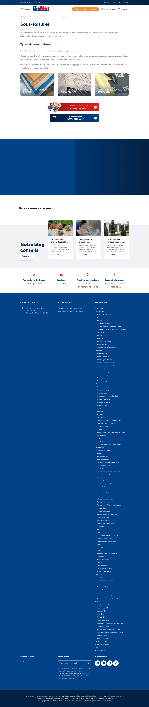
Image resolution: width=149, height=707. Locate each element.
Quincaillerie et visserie (105, 581)
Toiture (51, 17)
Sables (99, 544)
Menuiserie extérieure (104, 493)
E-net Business (57, 701)
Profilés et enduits (103, 459)
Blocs (98, 317)
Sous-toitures (101, 435)
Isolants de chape (103, 375)
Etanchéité (100, 332)
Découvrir (27, 256)
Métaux (99, 335)
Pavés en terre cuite (103, 511)
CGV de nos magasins (101, 696)
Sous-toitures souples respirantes (110, 91)
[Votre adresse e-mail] (74, 663)
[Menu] (25, 9)
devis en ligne (78, 118)
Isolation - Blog (102, 611)
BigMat (97, 602)
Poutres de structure (104, 341)
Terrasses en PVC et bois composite (109, 505)
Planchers (100, 338)
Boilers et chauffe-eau (104, 571)
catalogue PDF (80, 107)
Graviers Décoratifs (103, 520)
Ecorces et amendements (105, 523)
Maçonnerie (100, 311)
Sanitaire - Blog (102, 635)
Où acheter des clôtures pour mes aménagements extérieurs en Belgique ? (115, 240)
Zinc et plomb (101, 441)
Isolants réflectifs (103, 369)
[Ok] (88, 663)
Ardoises (100, 411)
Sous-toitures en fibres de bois (36, 91)
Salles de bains (102, 565)
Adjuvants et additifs (104, 314)
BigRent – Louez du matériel (85, 9)
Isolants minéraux (103, 357)
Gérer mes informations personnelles (70, 311)
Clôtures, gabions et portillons (107, 535)
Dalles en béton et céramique (107, 514)
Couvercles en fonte (104, 475)
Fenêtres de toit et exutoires (106, 423)
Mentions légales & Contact (67, 696)
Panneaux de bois (103, 387)
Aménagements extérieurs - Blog (108, 629)
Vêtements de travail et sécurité (108, 599)
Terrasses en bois (103, 502)
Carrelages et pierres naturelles (106, 553)
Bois (97, 384)
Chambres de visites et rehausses (108, 472)
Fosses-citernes (102, 481)
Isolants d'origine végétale (106, 363)
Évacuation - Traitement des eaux (107, 462)
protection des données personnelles (69, 673)
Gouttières (100, 429)
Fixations (100, 584)
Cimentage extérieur (104, 323)
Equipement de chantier (105, 596)
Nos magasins (100, 650)
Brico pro (99, 575)
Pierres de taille (102, 344)
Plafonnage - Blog (103, 620)
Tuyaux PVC (101, 487)
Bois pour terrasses (103, 402)
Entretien (100, 547)
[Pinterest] (110, 663)
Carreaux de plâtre (103, 450)
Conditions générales (85, 696)
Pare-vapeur (101, 378)
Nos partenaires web (117, 696)
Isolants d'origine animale (106, 366)
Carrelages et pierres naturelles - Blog (110, 632)
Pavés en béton (102, 508)
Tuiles (99, 438)
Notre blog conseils (32, 247)
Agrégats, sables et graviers (106, 347)
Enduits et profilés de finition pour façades (111, 329)
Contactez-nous (26, 662)
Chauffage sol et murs (104, 568)
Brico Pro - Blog (102, 638)
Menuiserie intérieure (104, 496)
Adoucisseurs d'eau (103, 466)
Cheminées (101, 417)
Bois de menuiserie (103, 399)
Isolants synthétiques (104, 360)
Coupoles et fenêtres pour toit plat (109, 420)
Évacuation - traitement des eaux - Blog (110, 623)
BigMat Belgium (27, 17)
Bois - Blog (100, 614)
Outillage (100, 578)
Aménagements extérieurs (105, 499)
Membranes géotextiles (105, 484)
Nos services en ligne (102, 644)
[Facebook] (97, 663)
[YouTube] (104, 663)
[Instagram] (116, 663)
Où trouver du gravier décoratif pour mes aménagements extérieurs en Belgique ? (58, 240)
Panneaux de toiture (104, 426)
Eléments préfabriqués (104, 538)
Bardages (100, 414)
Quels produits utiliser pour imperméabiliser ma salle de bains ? (88, 240)
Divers (99, 550)
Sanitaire (99, 562)
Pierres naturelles (103, 517)
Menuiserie (99, 490)
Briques (99, 320)
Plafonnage (100, 447)
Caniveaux (100, 469)
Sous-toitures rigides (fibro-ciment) (72, 91)
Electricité (100, 590)
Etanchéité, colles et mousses (107, 593)
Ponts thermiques (103, 381)
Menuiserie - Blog (103, 626)
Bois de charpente (103, 393)
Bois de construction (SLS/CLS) (107, 396)
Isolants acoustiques (104, 372)
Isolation (99, 350)
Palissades (100, 526)
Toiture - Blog (101, 617)
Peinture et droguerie (104, 587)
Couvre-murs (101, 532)
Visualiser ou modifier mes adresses (70, 308)
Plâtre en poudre (102, 456)
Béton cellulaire (102, 353)
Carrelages (100, 556)
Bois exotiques (102, 405)
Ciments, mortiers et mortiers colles (109, 326)
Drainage (100, 478)
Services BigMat (101, 641)
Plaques (99, 453)
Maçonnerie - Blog (103, 608)
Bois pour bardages (103, 390)
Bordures (100, 529)
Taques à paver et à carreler (106, 541)
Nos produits (41, 17)
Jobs (97, 647)
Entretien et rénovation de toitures (109, 444)
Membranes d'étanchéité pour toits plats (111, 432)
